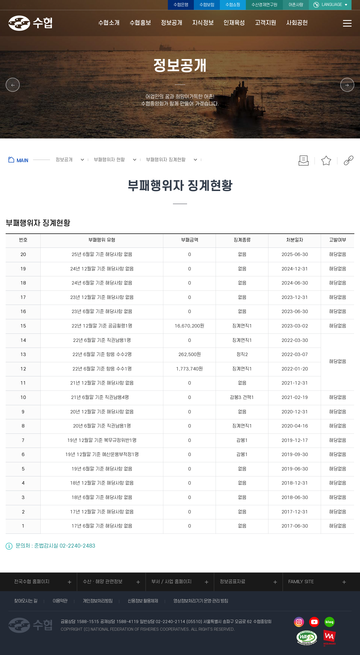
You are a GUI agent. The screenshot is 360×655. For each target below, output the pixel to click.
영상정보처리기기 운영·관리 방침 (201, 601)
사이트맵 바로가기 (347, 23)
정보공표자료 (232, 581)
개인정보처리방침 (97, 601)
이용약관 (60, 601)
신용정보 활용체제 (143, 601)
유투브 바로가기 (314, 622)
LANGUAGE (332, 4)
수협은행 (181, 5)
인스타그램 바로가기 (299, 622)
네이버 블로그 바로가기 (329, 622)
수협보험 (206, 5)
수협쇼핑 (232, 5)
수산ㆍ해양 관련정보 (102, 581)
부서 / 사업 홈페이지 (171, 581)
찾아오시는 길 (25, 601)
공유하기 (348, 160)
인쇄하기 (303, 160)
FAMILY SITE (301, 581)
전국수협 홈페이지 (31, 581)
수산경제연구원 (264, 5)
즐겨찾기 (326, 160)
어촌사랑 (296, 5)
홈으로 (29, 159)
